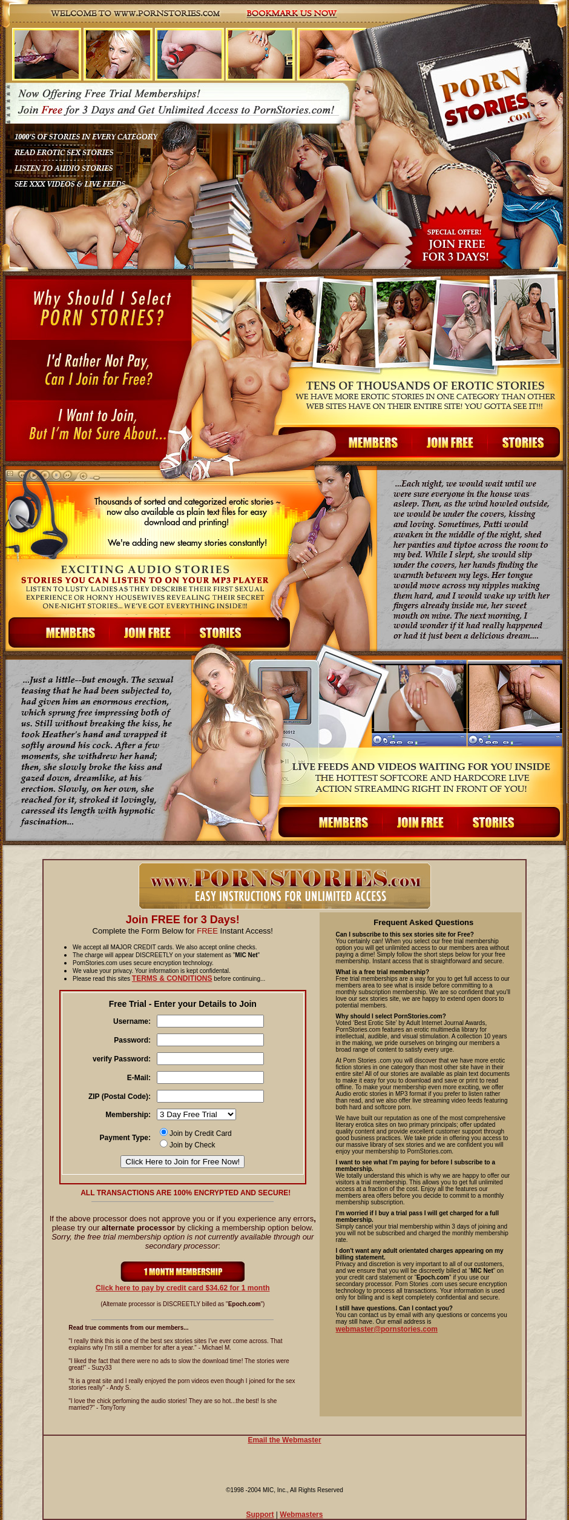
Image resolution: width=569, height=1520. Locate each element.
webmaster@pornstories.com (387, 1329)
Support (260, 1514)
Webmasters (301, 1514)
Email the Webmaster (284, 1440)
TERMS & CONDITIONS (172, 978)
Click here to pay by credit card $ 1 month (182, 1284)
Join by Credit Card (196, 1133)
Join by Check (187, 1145)
